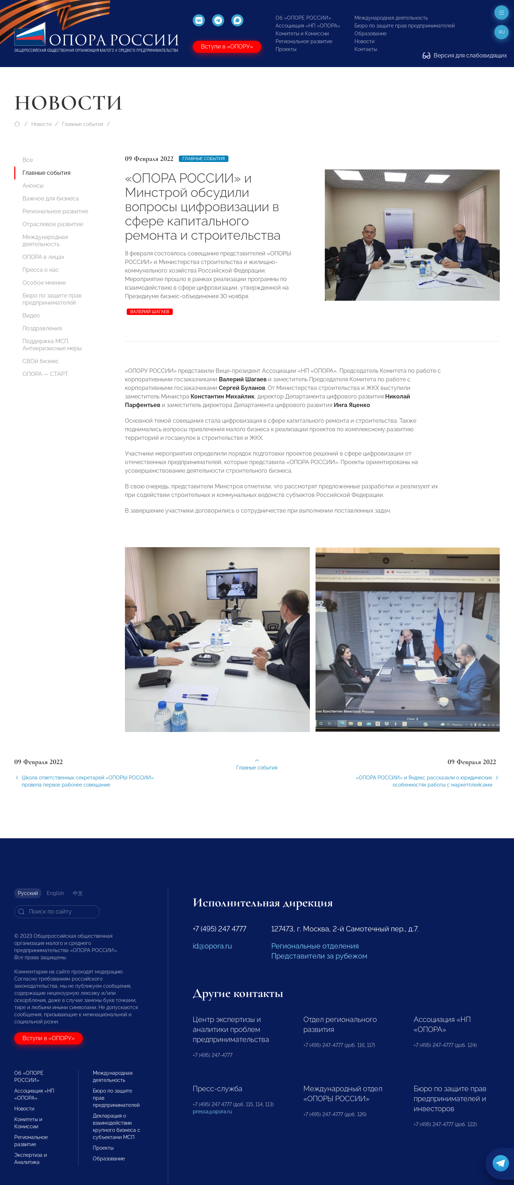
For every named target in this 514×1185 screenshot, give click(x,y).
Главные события (82, 124)
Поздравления (42, 328)
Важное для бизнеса (50, 198)
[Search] (57, 911)
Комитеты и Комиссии (302, 33)
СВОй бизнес (40, 361)
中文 (78, 893)
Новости (364, 41)
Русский (28, 893)
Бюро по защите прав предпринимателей (404, 26)
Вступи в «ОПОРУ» (227, 46)
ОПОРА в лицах (43, 257)
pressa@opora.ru (212, 1111)
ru (502, 32)
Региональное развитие (304, 41)
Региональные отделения (315, 946)
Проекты (286, 49)
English (55, 893)
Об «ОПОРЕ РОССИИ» (303, 18)
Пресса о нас (40, 269)
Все (27, 160)
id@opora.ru (212, 946)
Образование (370, 33)
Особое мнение (44, 282)
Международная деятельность (391, 18)
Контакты (365, 49)
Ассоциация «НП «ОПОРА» (308, 26)
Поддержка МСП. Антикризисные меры (52, 345)
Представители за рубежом (319, 956)
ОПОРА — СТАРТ (45, 374)
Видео (31, 315)
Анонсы (33, 185)
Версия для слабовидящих (465, 55)
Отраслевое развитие (52, 224)
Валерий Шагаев (149, 311)
